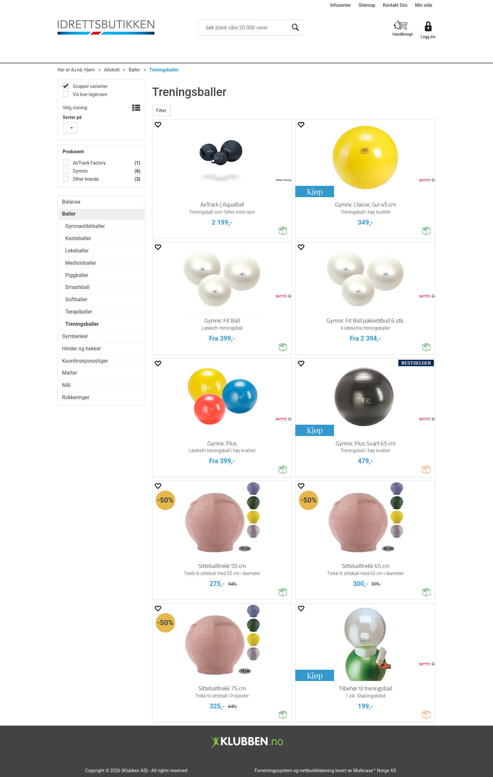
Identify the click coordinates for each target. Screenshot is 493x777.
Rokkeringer (75, 397)
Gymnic (80, 171)
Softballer (76, 299)
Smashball (77, 287)
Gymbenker (75, 336)
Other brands (85, 179)
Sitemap (367, 5)
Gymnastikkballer (85, 226)
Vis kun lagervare (89, 94)
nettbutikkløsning (316, 770)
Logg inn (428, 37)
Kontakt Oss (395, 5)
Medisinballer (80, 263)
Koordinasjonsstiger (85, 361)
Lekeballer (77, 251)
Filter (161, 110)
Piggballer (76, 275)
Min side (423, 5)
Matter (69, 373)
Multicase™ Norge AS (374, 770)
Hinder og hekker (81, 349)
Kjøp (315, 191)
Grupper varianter (90, 86)
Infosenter (340, 5)
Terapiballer (78, 312)
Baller (134, 69)
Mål (66, 385)
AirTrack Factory (89, 162)
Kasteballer (78, 238)
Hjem (89, 69)
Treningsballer (164, 69)
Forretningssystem (273, 770)
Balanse (71, 202)
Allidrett (112, 69)
